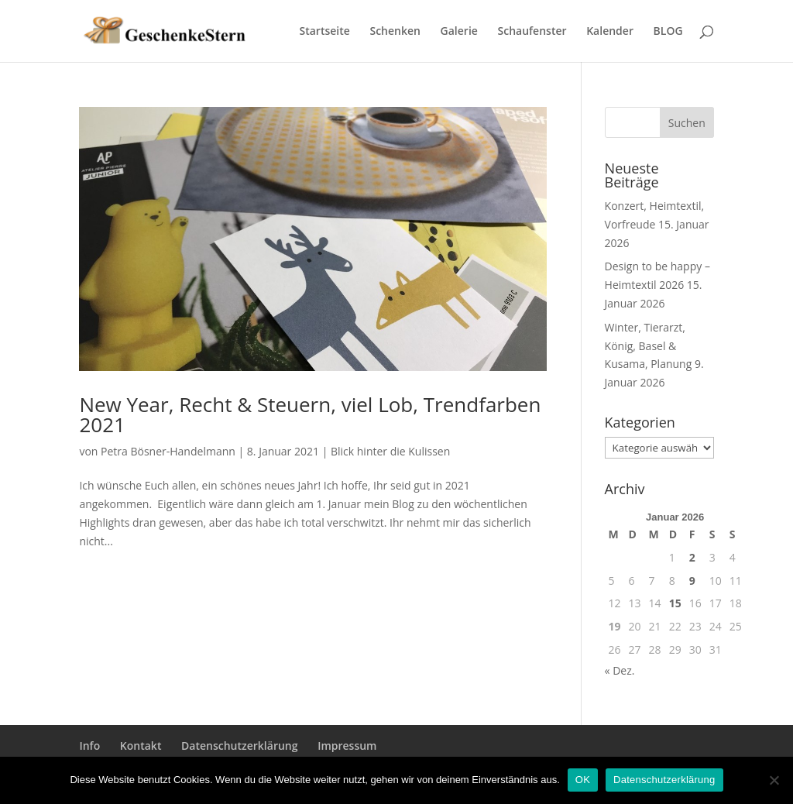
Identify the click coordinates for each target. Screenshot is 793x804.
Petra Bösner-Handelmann (168, 451)
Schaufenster (532, 32)
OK (582, 779)
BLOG (668, 32)
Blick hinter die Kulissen (390, 451)
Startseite (325, 32)
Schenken (394, 32)
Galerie (459, 32)
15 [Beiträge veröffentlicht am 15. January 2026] (675, 603)
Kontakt (141, 745)
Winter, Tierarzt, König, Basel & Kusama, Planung (648, 346)
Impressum (347, 745)
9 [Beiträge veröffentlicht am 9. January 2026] (692, 580)
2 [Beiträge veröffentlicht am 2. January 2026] (692, 557)
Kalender (609, 32)
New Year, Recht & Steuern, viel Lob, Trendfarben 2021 (310, 414)
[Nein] (773, 780)
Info (89, 745)
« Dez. (620, 670)
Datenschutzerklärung (239, 745)
